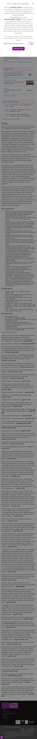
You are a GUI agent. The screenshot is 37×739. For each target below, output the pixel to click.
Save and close (18, 49)
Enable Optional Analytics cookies (14, 43)
